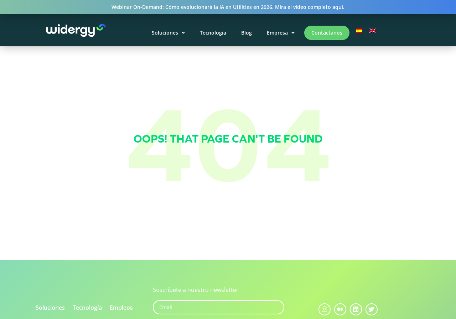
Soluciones (168, 32)
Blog (246, 32)
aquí (337, 7)
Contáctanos (326, 32)
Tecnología (213, 32)
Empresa (281, 32)
